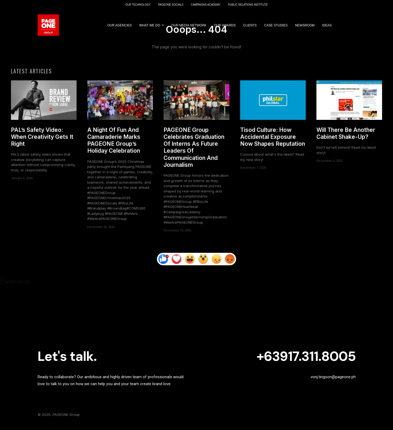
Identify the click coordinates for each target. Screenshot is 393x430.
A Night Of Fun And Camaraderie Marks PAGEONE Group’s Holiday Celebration (113, 142)
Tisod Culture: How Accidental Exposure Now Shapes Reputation (272, 139)
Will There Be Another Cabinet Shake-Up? (345, 135)
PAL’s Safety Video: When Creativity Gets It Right (42, 139)
